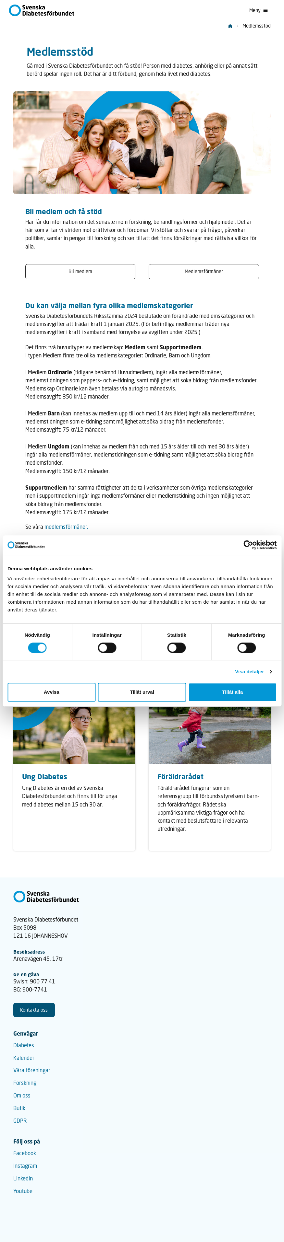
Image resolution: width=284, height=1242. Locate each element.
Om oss (22, 1095)
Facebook (24, 1153)
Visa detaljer (249, 671)
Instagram (25, 1166)
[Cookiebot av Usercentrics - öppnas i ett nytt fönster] (248, 545)
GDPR (20, 1121)
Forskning (24, 1083)
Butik (19, 1108)
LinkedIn (23, 1178)
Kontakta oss (34, 1010)
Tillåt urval (142, 692)
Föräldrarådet (180, 776)
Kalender (23, 1058)
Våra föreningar (31, 1070)
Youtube (22, 1191)
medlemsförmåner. (66, 527)
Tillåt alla (232, 692)
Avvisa (51, 692)
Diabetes (23, 1045)
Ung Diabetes (44, 776)
